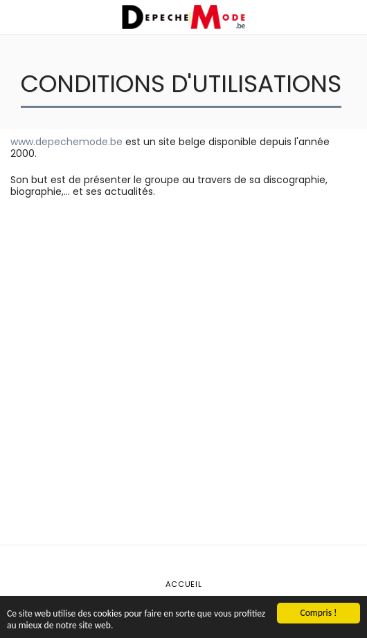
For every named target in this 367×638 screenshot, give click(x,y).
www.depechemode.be (66, 142)
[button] (15, 16)
